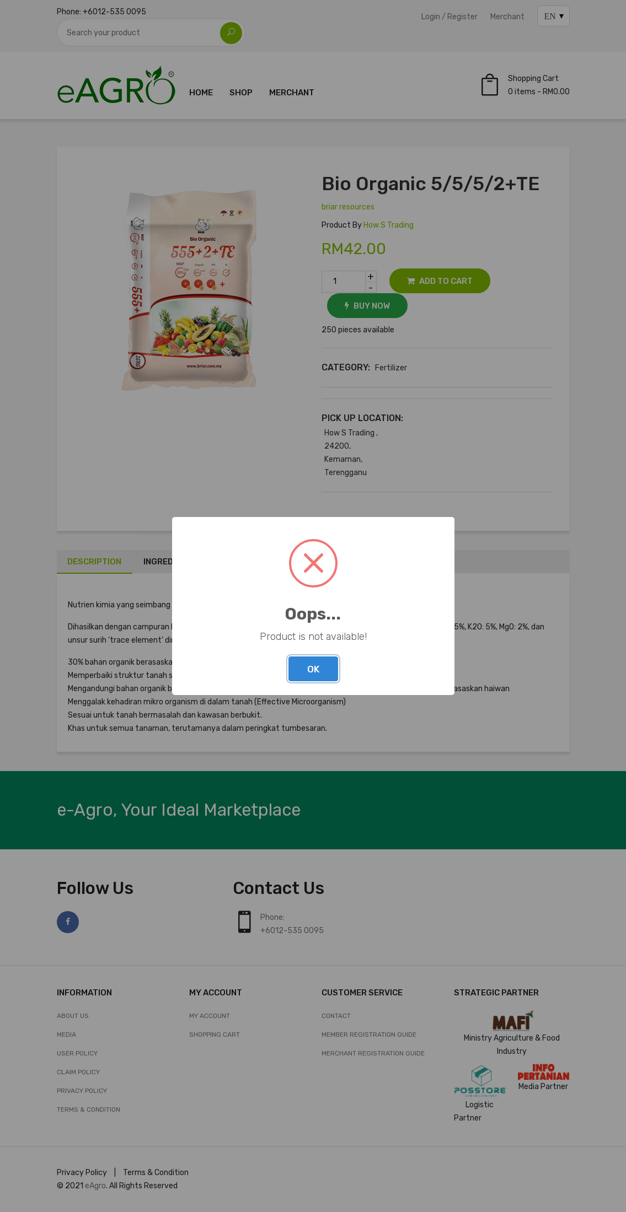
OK (313, 669)
